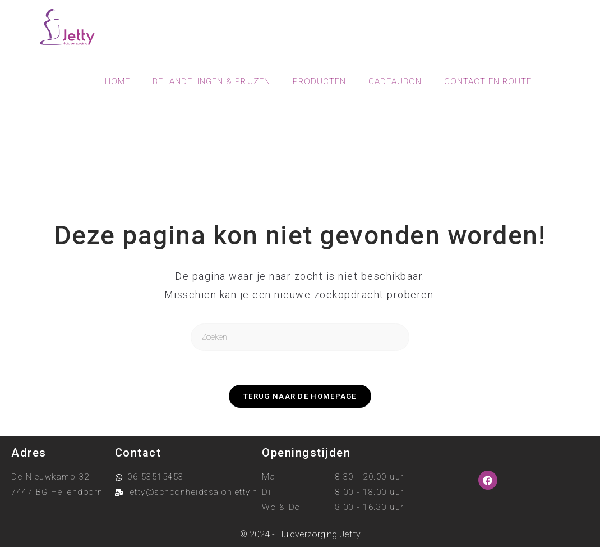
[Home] (254, 160)
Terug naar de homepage (300, 396)
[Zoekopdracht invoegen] (300, 337)
